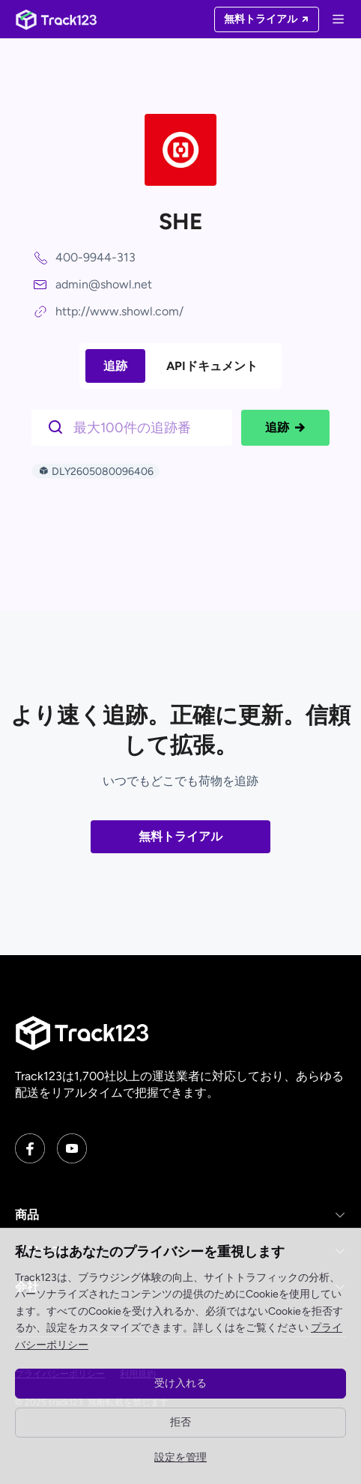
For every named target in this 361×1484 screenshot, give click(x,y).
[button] (180, 1215)
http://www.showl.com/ (119, 311)
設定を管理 (180, 1457)
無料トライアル (180, 836)
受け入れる (180, 1383)
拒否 (180, 1422)
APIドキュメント (212, 366)
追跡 (115, 366)
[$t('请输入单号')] (135, 426)
